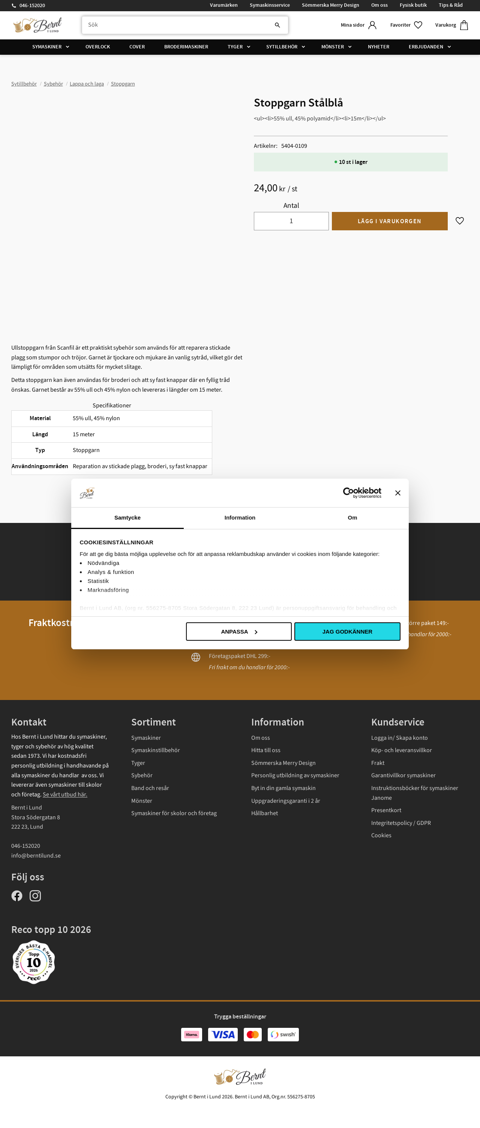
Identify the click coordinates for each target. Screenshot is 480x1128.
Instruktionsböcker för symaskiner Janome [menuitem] (414, 793)
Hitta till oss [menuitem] (265, 750)
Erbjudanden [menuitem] (426, 47)
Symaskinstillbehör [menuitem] (155, 750)
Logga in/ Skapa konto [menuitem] (399, 738)
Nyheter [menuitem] (378, 47)
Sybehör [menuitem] (142, 775)
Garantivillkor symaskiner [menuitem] (403, 775)
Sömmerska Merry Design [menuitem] (330, 5)
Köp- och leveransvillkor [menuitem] (401, 750)
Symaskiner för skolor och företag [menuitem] (174, 813)
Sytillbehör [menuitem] (281, 47)
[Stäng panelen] (397, 493)
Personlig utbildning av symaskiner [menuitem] (295, 775)
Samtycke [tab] (127, 517)
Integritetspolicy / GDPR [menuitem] (401, 823)
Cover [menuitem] (137, 47)
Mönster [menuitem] (332, 47)
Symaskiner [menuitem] (47, 47)
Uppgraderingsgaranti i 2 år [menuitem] (285, 801)
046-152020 (32, 5)
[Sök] (277, 25)
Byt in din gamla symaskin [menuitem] (283, 788)
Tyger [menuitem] (235, 47)
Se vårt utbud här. (65, 794)
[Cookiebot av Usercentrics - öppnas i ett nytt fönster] (348, 493)
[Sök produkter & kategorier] (185, 25)
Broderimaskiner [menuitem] (186, 47)
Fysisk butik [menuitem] (413, 5)
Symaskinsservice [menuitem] (270, 5)
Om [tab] (352, 517)
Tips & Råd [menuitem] (451, 5)
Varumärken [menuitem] (224, 5)
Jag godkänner (347, 631)
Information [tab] (240, 517)
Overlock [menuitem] (98, 47)
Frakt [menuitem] (377, 763)
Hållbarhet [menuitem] (264, 813)
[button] (407, 25)
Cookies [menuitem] (381, 835)
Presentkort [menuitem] (386, 810)
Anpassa (239, 631)
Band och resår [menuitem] (150, 788)
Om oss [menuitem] (379, 5)
